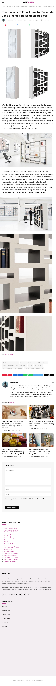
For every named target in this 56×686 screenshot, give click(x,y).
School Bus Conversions (11, 553)
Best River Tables (9, 550)
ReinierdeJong (10, 355)
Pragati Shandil (7, 430)
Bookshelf (31, 362)
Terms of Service (10, 501)
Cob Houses (7, 542)
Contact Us (5, 622)
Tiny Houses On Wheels (11, 557)
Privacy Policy (41, 499)
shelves (27, 368)
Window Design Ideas (10, 528)
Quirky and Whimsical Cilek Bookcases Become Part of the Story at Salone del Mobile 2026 (40, 452)
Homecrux (20, 680)
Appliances (9, 6)
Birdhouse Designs (9, 538)
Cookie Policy (6, 618)
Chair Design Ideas (9, 536)
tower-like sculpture (37, 368)
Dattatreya (10, 20)
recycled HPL (38, 365)
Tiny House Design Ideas (11, 532)
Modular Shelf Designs (10, 555)
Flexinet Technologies (37, 680)
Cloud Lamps (8, 540)
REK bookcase (18, 368)
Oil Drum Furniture (9, 551)
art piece (15, 362)
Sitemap (4, 626)
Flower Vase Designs (10, 546)
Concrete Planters (9, 544)
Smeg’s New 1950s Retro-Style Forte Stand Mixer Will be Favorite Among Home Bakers (41, 424)
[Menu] (3, 2)
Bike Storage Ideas (9, 534)
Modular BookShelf (8, 365)
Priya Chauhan (34, 428)
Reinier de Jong (7, 368)
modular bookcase (41, 362)
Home (3, 6)
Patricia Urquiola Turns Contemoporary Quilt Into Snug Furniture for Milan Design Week (13, 452)
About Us (4, 606)
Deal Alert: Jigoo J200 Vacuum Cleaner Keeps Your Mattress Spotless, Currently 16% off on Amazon (12, 425)
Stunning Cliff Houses (10, 561)
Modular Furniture (21, 365)
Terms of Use (6, 610)
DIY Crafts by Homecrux (11, 530)
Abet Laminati (7, 362)
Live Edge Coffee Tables (11, 548)
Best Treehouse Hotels (11, 559)
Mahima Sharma (8, 456)
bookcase (23, 362)
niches (30, 365)
